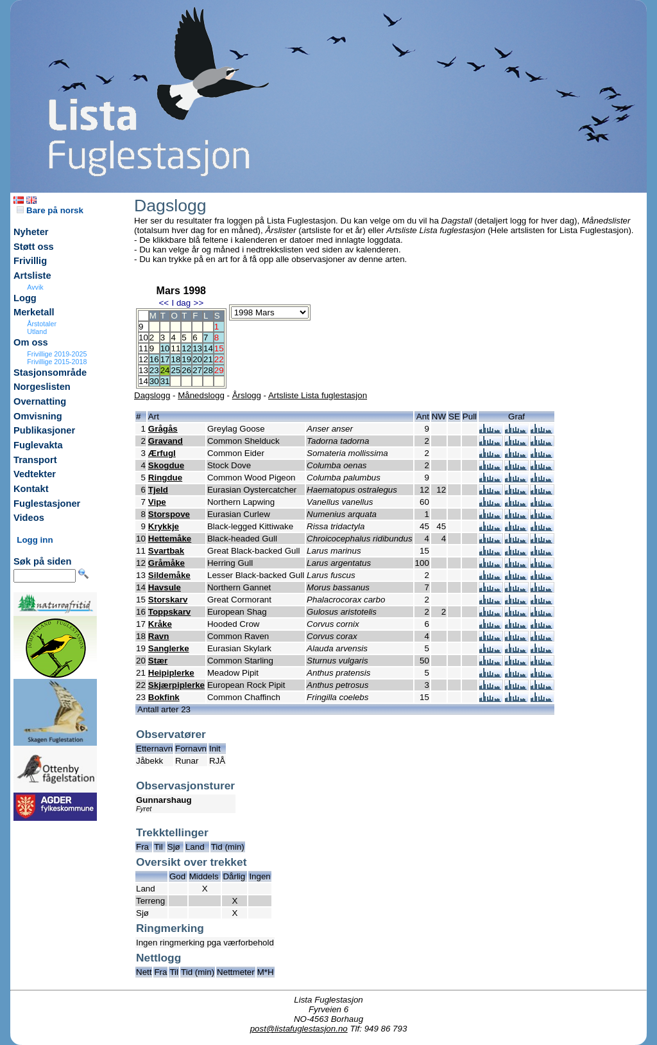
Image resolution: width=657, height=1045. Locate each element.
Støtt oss (33, 246)
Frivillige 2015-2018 (57, 361)
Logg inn (35, 540)
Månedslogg (201, 395)
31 (165, 381)
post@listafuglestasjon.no (299, 1028)
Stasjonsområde (50, 372)
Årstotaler (41, 324)
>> (199, 303)
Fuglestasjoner (46, 503)
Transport (35, 460)
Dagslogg (152, 395)
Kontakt (31, 489)
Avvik (35, 287)
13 (197, 348)
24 (165, 370)
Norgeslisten (42, 387)
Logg (25, 298)
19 (186, 359)
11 (175, 348)
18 (175, 359)
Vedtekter (34, 474)
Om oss (30, 342)
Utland (37, 331)
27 (197, 370)
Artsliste (32, 275)
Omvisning (37, 416)
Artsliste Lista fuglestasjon (317, 395)
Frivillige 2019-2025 (57, 354)
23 (154, 370)
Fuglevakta (38, 445)
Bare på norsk (50, 210)
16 (154, 359)
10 (165, 348)
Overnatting (39, 401)
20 (197, 359)
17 (165, 359)
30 (154, 381)
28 (208, 370)
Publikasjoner (44, 430)
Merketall (34, 312)
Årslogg (246, 395)
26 (186, 370)
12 (186, 348)
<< (163, 303)
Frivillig (30, 261)
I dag (181, 303)
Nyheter (31, 232)
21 (208, 359)
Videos (28, 518)
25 (175, 370)
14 (208, 348)
